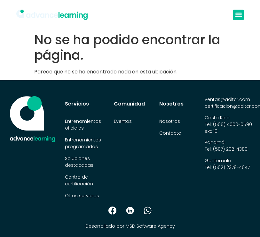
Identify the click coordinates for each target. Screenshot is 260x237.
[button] (238, 15)
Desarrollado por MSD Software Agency (130, 226)
